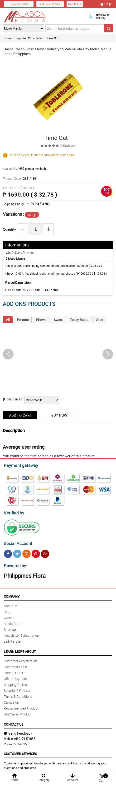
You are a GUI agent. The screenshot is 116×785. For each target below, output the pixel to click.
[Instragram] (26, 552)
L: (12, 290)
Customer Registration (20, 658)
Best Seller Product (50, 4)
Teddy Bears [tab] (79, 319)
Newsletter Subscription (21, 632)
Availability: (23, 169)
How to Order (13, 670)
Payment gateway (19, 464)
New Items (74, 4)
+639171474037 (24, 736)
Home (7, 38)
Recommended (19, 4)
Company (11, 593)
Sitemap (10, 626)
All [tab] (8, 319)
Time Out (52, 38)
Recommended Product (21, 705)
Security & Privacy (17, 687)
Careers (9, 615)
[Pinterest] (36, 552)
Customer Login (15, 664)
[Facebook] (8, 552)
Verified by (13, 511)
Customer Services (20, 751)
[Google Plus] (45, 552)
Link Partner (13, 638)
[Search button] (108, 28)
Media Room (13, 620)
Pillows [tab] (41, 319)
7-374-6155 (20, 741)
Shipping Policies (16, 682)
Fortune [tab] (23, 319)
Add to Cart (20, 415)
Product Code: (19, 178)
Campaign (11, 699)
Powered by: (14, 563)
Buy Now (59, 415)
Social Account (17, 541)
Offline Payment (15, 676)
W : (29, 290)
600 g (32, 215)
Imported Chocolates (29, 38)
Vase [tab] (99, 319)
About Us (10, 603)
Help (106, 4)
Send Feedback (18, 730)
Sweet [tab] (58, 319)
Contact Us (13, 721)
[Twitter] (17, 552)
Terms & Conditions (18, 693)
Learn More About (20, 648)
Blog (7, 609)
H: (45, 290)
